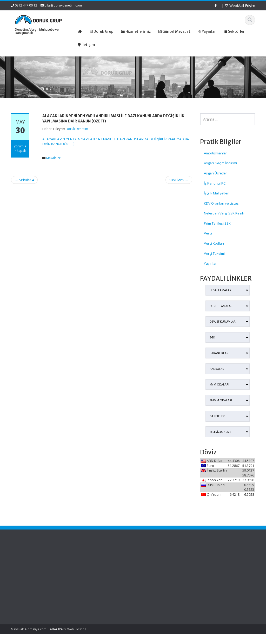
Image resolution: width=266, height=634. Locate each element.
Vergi (208, 233)
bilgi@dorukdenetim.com (63, 5)
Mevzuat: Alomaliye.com (28, 629)
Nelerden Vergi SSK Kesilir (224, 213)
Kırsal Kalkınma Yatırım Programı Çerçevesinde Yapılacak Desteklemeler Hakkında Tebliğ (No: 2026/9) (27, 595)
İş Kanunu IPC (214, 183)
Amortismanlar (215, 153)
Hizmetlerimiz (150, 568)
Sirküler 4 (24, 180)
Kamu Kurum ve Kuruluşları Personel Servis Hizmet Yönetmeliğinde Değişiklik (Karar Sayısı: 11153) (29, 568)
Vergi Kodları (214, 243)
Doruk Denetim (77, 129)
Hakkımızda (149, 563)
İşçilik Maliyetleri (216, 193)
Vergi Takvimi (214, 253)
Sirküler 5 (178, 180)
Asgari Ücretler (215, 173)
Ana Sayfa (148, 558)
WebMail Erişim (240, 5)
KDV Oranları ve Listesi (222, 203)
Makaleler (53, 158)
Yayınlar (210, 263)
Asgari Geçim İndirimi (220, 163)
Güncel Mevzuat (153, 572)
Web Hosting (76, 629)
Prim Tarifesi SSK (217, 223)
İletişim (145, 577)
